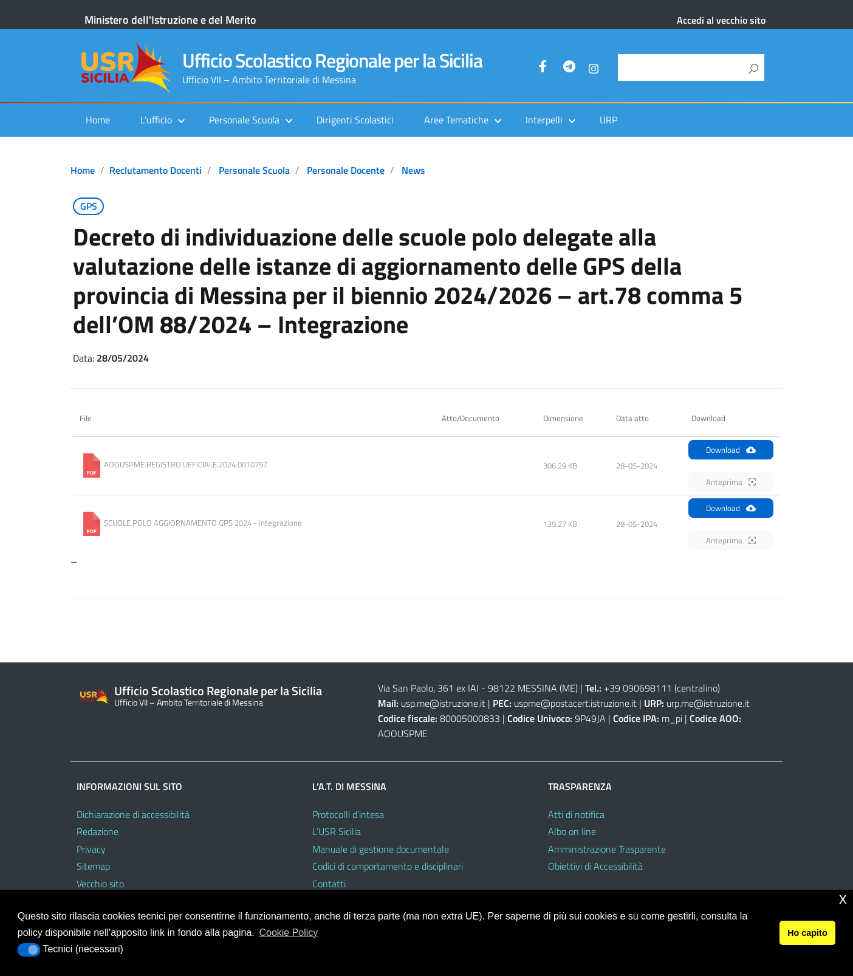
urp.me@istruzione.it (708, 703)
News (413, 170)
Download (731, 450)
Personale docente (346, 170)
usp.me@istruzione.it (443, 703)
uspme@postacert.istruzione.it (575, 703)
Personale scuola (254, 170)
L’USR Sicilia (336, 831)
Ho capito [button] (807, 933)
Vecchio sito (100, 883)
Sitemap (93, 866)
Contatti (329, 883)
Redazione (97, 831)
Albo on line (572, 831)
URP (608, 119)
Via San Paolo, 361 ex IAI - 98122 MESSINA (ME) (478, 688)
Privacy (91, 849)
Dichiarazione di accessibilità (133, 814)
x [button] (843, 898)
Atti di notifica (576, 814)
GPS (88, 206)
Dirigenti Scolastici (355, 119)
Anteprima (731, 482)
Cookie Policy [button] (288, 932)
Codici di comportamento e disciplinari (387, 866)
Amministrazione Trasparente (607, 849)
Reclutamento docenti (155, 170)
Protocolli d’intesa (348, 814)
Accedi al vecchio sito (721, 20)
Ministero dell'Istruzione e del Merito (170, 20)
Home (98, 119)
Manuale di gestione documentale (380, 849)
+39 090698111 (638, 688)
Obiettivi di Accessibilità (595, 866)
